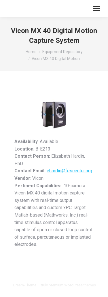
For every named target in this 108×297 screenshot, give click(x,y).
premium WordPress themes (72, 285)
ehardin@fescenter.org (69, 170)
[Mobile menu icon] (96, 8)
